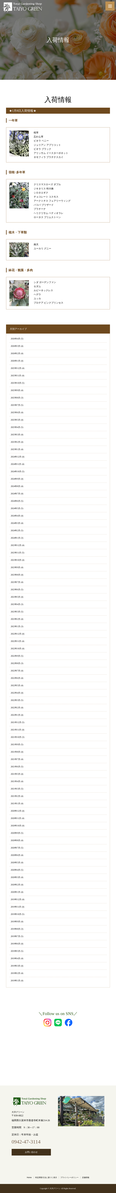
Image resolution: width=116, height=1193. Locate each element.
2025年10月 (16, 383)
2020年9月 (15, 833)
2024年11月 (16, 464)
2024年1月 (15, 538)
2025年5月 (15, 420)
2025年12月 (16, 368)
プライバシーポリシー (69, 1177)
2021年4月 (15, 781)
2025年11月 (16, 375)
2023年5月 (15, 597)
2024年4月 (15, 516)
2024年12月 (16, 457)
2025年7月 (15, 405)
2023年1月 (15, 626)
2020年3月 (15, 877)
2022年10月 (16, 648)
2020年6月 (15, 855)
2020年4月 (15, 870)
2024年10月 (16, 471)
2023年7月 (15, 582)
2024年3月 (15, 523)
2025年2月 (15, 442)
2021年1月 (15, 803)
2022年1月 (15, 715)
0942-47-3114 (26, 1141)
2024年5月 (15, 508)
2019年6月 (15, 944)
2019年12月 (16, 899)
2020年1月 (15, 892)
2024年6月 (15, 501)
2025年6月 (15, 412)
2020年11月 (16, 818)
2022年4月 (15, 693)
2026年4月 (15, 339)
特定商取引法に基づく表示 (46, 1177)
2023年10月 (16, 560)
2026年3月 (15, 346)
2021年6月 (15, 767)
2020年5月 (15, 862)
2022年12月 (16, 634)
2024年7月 (15, 494)
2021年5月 (15, 774)
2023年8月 (15, 575)
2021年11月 (16, 730)
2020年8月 (15, 840)
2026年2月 (15, 353)
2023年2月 (15, 619)
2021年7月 (15, 759)
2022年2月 (15, 707)
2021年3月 (15, 789)
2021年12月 (16, 722)
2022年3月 (15, 700)
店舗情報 (85, 1177)
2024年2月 (15, 530)
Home (29, 1177)
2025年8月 (15, 398)
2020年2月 (15, 885)
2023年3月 (15, 612)
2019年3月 (15, 966)
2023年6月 (15, 589)
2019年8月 (15, 929)
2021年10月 (16, 737)
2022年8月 (15, 663)
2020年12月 (16, 811)
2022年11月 (16, 641)
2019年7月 (15, 936)
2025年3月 (15, 435)
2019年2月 (15, 973)
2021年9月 (15, 744)
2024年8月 (15, 486)
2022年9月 (15, 656)
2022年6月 (15, 678)
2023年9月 (15, 567)
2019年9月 (15, 921)
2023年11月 (16, 553)
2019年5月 (15, 951)
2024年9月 (15, 479)
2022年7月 (15, 671)
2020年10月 (16, 826)
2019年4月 (15, 958)
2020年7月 (15, 848)
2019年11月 (16, 907)
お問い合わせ (31, 1152)
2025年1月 (15, 449)
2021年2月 (15, 796)
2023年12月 (16, 545)
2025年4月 (15, 427)
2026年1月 (15, 361)
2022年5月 (15, 685)
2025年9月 (15, 390)
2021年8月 (15, 752)
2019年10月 (16, 914)
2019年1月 (15, 980)
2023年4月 (15, 604)
